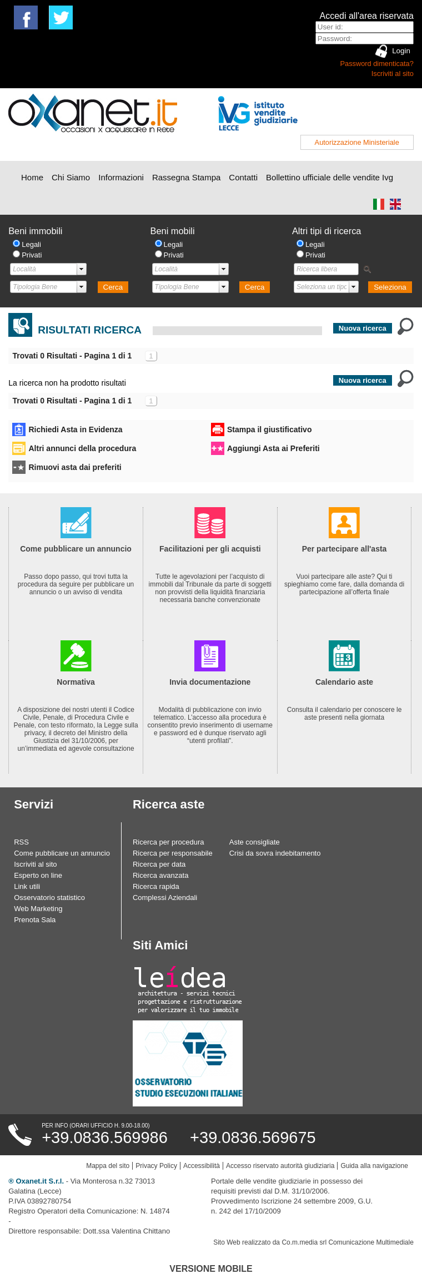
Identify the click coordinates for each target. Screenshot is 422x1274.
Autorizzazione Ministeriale (357, 142)
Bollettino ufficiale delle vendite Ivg (329, 177)
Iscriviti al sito (392, 73)
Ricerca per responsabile (173, 853)
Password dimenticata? (377, 63)
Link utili (27, 886)
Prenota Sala (35, 920)
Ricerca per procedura (168, 842)
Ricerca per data (159, 864)
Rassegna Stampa (186, 177)
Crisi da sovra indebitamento (275, 853)
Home (32, 177)
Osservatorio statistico (49, 897)
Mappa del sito (107, 1166)
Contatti (243, 177)
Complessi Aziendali (165, 897)
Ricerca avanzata (160, 875)
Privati (32, 255)
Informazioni (121, 177)
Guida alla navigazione (374, 1166)
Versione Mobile (210, 1268)
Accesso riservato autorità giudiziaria (280, 1166)
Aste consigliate (254, 842)
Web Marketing (38, 908)
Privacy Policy (156, 1166)
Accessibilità (201, 1166)
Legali (31, 244)
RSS (21, 842)
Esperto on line (38, 875)
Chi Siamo (71, 177)
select (82, 269)
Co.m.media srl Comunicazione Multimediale (347, 1242)
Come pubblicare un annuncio (62, 853)
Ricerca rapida (156, 886)
